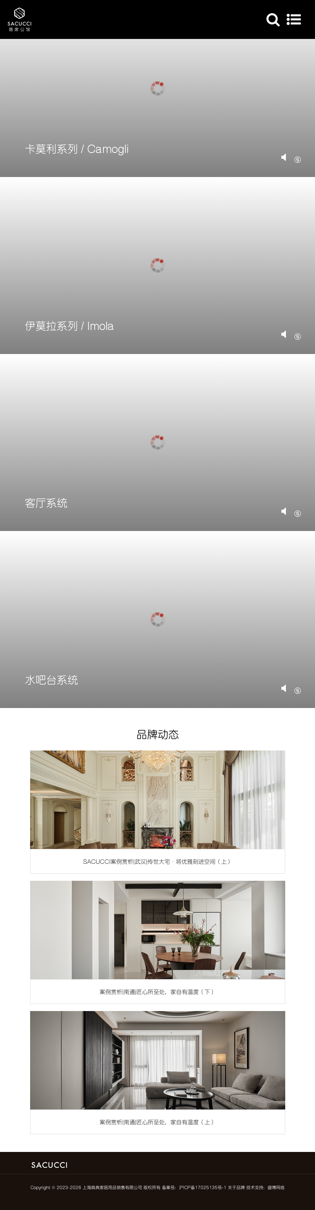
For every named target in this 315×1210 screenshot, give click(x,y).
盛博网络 (276, 1187)
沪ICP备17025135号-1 (202, 1187)
